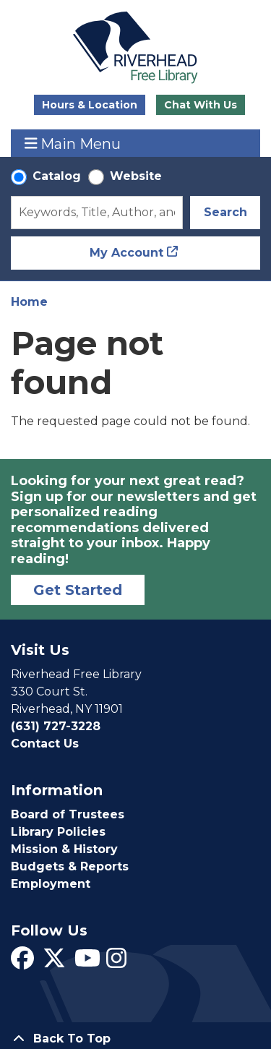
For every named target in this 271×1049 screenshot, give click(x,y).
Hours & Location (89, 104)
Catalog (57, 176)
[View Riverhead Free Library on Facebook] (22, 962)
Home (29, 302)
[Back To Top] (135, 1038)
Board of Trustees (67, 814)
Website (136, 176)
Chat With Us (200, 104)
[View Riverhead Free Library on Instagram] (116, 962)
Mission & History (64, 849)
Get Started (77, 590)
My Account (126, 253)
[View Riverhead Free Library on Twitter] (54, 962)
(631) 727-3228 (55, 726)
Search (225, 212)
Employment (50, 884)
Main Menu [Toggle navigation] (73, 143)
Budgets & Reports (70, 866)
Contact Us (45, 743)
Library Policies (58, 832)
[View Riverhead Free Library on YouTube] (87, 962)
